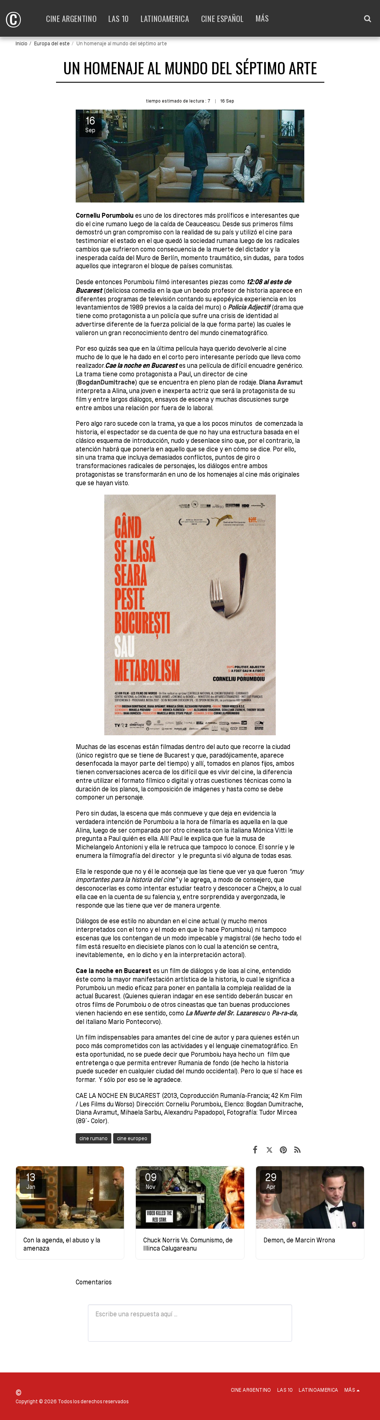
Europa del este (52, 43)
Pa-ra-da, (285, 1013)
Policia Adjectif (249, 307)
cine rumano (93, 1138)
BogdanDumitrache (106, 382)
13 (31, 1180)
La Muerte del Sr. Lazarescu (225, 1013)
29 (271, 1180)
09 (151, 1180)
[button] (367, 18)
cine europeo (132, 1138)
